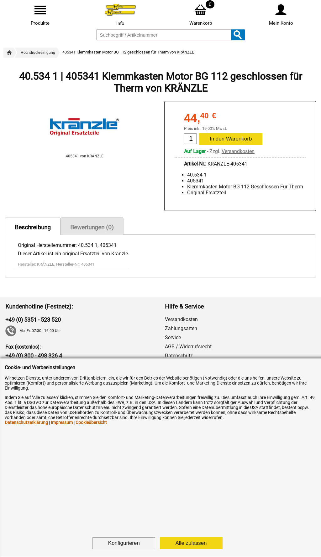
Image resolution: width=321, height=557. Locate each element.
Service (173, 337)
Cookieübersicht (91, 422)
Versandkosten (238, 151)
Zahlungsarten (181, 328)
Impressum (62, 422)
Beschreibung (33, 227)
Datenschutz (179, 356)
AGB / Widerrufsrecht (188, 347)
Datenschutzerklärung (26, 422)
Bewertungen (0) (92, 227)
